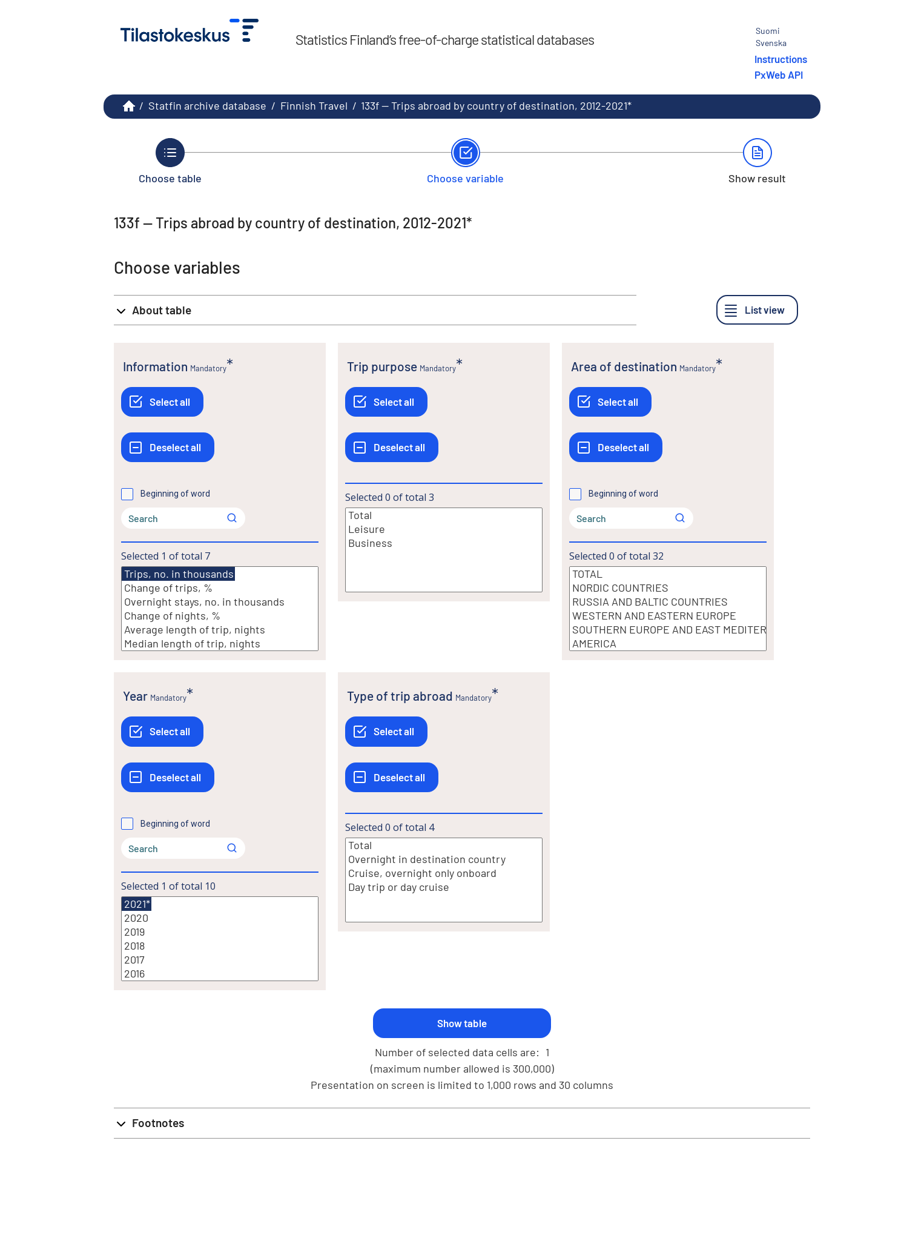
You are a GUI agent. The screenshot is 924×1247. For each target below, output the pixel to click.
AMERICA (668, 643)
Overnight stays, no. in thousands (220, 602)
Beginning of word (175, 493)
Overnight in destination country (444, 859)
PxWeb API (778, 74)
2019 (220, 932)
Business (444, 543)
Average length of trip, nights (220, 630)
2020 (220, 918)
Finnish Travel (314, 105)
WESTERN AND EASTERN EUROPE (668, 616)
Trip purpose (382, 366)
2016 (220, 974)
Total (444, 515)
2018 (220, 946)
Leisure (444, 529)
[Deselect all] (167, 447)
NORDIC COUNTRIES (668, 588)
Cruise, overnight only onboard (444, 873)
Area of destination (624, 366)
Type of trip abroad (400, 695)
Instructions (780, 59)
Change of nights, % (220, 616)
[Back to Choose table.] (170, 161)
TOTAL (668, 574)
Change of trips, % (220, 588)
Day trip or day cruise (444, 887)
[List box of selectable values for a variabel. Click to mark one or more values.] (219, 608)
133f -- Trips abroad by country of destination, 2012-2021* (496, 105)
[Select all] (162, 402)
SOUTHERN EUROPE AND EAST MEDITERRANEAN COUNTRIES (668, 630)
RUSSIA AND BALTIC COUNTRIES (668, 602)
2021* (136, 904)
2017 (220, 960)
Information (155, 366)
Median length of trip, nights (220, 643)
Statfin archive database (207, 105)
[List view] (757, 310)
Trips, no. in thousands (178, 574)
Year (135, 695)
